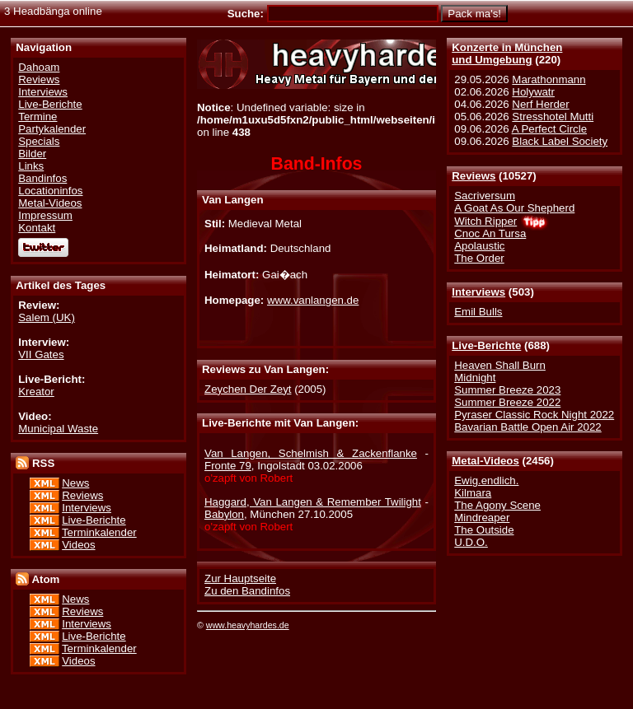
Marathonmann (548, 79)
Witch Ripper (485, 221)
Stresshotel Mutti (552, 116)
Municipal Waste (58, 428)
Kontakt (36, 228)
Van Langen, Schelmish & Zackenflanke (310, 453)
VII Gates (40, 354)
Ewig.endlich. (486, 480)
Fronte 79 (227, 465)
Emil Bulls (478, 312)
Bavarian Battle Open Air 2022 (527, 427)
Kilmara (472, 493)
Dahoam (38, 67)
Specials (38, 141)
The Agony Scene (497, 505)
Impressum (45, 215)
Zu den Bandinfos (247, 591)
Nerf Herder (540, 104)
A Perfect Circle (549, 129)
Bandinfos (42, 178)
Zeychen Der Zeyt (247, 389)
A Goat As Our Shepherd (514, 208)
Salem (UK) (46, 317)
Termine (37, 116)
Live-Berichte (486, 345)
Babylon (224, 514)
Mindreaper (481, 517)
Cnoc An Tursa (490, 233)
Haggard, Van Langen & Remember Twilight (312, 502)
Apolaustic (479, 246)
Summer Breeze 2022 (507, 402)
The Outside (483, 530)
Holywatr (533, 92)
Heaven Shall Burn (500, 365)
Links (31, 166)
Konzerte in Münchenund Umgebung (507, 53)
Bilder (32, 153)
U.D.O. (471, 542)
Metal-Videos (485, 461)
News (75, 483)
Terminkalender (99, 532)
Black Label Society (559, 141)
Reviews (473, 176)
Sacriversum (484, 195)
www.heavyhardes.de (247, 625)
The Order (479, 258)
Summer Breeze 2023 (507, 390)
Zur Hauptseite (240, 578)
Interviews (478, 292)
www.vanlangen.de (313, 300)
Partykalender (52, 129)
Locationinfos (50, 190)
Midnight (474, 377)
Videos (78, 545)
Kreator (36, 391)
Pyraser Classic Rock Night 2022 (534, 414)
